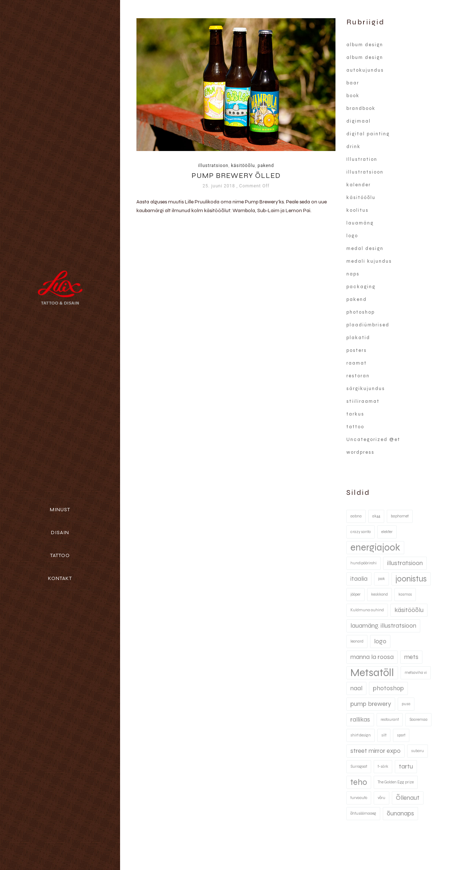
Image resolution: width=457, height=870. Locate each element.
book (352, 96)
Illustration (361, 159)
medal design (365, 248)
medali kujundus (369, 261)
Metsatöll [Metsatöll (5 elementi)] (372, 672)
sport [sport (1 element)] (401, 735)
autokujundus (365, 70)
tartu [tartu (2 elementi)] (406, 766)
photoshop (360, 312)
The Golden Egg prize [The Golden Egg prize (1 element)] (396, 782)
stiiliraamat (362, 401)
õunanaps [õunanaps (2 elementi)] (400, 813)
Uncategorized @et (373, 439)
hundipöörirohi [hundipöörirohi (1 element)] (363, 563)
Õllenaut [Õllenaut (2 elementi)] (408, 798)
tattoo (355, 427)
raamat (356, 363)
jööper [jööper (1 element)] (355, 594)
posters (356, 350)
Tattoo (60, 555)
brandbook (360, 108)
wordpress (360, 452)
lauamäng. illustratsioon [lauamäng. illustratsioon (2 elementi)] (383, 625)
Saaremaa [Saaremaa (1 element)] (418, 719)
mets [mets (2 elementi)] (411, 657)
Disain (60, 532)
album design (364, 45)
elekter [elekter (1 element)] (387, 531)
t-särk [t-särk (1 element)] (383, 766)
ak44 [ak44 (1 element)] (376, 516)
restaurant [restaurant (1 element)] (390, 719)
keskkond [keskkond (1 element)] (379, 594)
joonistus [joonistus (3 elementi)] (411, 579)
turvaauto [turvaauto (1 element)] (358, 797)
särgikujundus (365, 389)
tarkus (355, 414)
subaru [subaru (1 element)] (417, 750)
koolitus (357, 210)
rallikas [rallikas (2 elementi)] (360, 719)
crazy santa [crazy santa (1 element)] (360, 531)
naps (352, 274)
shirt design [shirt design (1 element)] (360, 735)
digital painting (368, 134)
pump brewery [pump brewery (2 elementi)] (370, 704)
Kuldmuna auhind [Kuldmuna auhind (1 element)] (367, 610)
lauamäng (360, 223)
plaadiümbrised (367, 325)
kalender (358, 185)
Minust (60, 509)
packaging (360, 287)
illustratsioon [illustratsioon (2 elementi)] (405, 563)
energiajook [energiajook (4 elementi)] (375, 547)
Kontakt (60, 578)
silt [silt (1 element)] (383, 735)
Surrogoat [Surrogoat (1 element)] (358, 766)
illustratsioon (213, 165)
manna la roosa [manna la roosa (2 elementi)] (372, 657)
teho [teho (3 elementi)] (358, 782)
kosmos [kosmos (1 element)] (405, 594)
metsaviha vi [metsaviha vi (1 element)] (416, 672)
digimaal (358, 121)
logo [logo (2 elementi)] (380, 641)
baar (352, 83)
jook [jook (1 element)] (381, 578)
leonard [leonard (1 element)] (356, 641)
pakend (266, 165)
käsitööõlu (243, 165)
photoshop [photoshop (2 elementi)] (388, 688)
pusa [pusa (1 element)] (406, 704)
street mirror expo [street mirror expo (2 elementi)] (375, 751)
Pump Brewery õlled (236, 176)
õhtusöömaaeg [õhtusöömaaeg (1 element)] (363, 813)
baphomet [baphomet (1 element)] (400, 516)
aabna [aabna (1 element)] (356, 516)
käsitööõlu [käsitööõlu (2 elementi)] (409, 610)
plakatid (358, 338)
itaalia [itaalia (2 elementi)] (358, 579)
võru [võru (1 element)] (381, 797)
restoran (358, 376)
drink (353, 147)
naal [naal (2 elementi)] (356, 688)
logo (352, 236)
